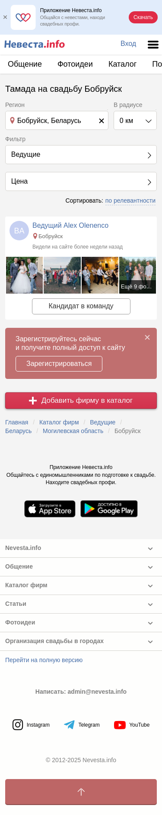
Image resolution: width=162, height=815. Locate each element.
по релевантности (130, 200)
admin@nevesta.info (97, 691)
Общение (25, 64)
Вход (128, 43)
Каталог (122, 64)
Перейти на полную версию (44, 660)
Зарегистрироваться (59, 363)
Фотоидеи (75, 64)
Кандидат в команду (80, 306)
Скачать (143, 17)
